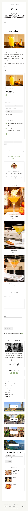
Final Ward (14, 250)
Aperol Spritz (14, 158)
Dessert (7, 390)
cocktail (6, 141)
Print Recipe (10, 88)
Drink (14, 28)
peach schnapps (18, 141)
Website (5, 322)
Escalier (14, 477)
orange (11, 141)
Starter (6, 396)
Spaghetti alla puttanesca (14, 156)
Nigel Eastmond (14, 149)
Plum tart (14, 484)
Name (5, 311)
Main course (8, 394)
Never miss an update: (10, 455)
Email (5, 316)
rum (5, 144)
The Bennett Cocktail (14, 284)
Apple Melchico (14, 216)
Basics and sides (9, 383)
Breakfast (7, 385)
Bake (6, 381)
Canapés (7, 388)
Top (23, 506)
